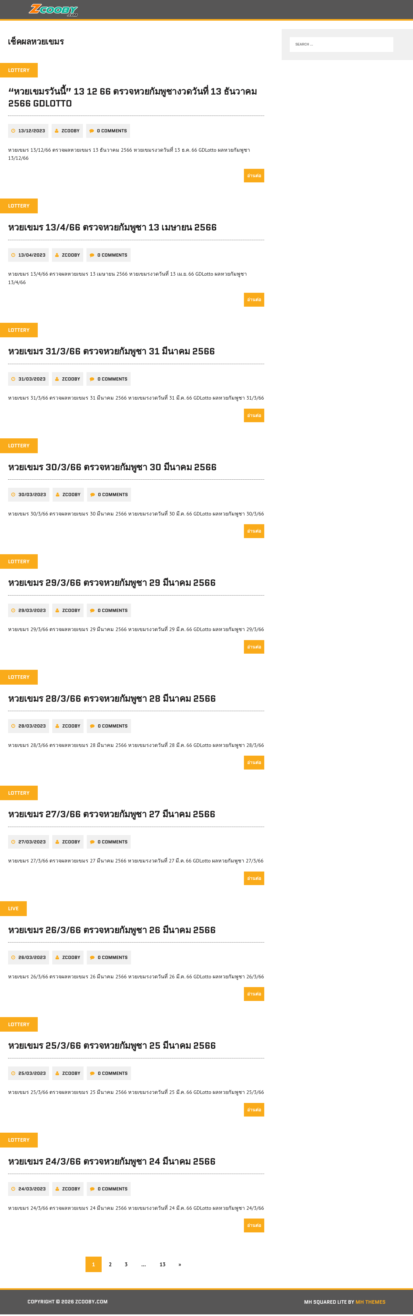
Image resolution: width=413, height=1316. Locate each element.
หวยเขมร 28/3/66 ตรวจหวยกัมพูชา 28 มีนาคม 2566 (112, 700)
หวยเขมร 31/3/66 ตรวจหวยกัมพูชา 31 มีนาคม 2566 (111, 353)
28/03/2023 (32, 727)
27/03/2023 (32, 843)
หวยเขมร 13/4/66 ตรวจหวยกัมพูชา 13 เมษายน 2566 (112, 229)
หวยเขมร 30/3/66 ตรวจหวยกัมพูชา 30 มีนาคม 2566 (112, 468)
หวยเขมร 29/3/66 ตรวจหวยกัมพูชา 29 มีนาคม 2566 (112, 584)
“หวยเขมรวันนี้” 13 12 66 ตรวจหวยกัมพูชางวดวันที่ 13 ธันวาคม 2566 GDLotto (132, 99)
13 (163, 1265)
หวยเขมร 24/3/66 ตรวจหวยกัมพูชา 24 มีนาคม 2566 (112, 1162)
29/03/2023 (32, 612)
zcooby (71, 132)
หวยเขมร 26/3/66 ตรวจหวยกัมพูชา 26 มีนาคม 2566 (112, 931)
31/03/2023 (31, 380)
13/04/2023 (31, 256)
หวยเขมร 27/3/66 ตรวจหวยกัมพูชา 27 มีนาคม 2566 (111, 815)
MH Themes (371, 1303)
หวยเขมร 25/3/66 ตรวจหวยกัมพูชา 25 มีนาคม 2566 (112, 1047)
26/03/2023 (32, 959)
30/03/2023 (32, 496)
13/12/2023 (31, 132)
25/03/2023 (32, 1074)
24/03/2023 (32, 1190)
